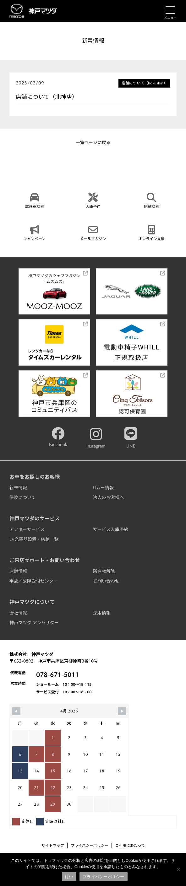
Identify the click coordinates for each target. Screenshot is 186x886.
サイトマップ (52, 845)
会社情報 (18, 612)
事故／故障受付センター (33, 580)
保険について (22, 497)
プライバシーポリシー (89, 845)
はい (69, 876)
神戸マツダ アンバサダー (34, 622)
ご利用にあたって (130, 845)
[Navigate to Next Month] (122, 711)
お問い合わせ (106, 580)
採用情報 (102, 612)
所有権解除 (104, 571)
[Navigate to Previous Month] (16, 711)
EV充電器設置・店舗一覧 (33, 539)
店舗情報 (18, 571)
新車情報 (18, 487)
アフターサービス (27, 529)
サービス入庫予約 (110, 529)
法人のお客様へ (108, 497)
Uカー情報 (103, 487)
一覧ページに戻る (93, 142)
